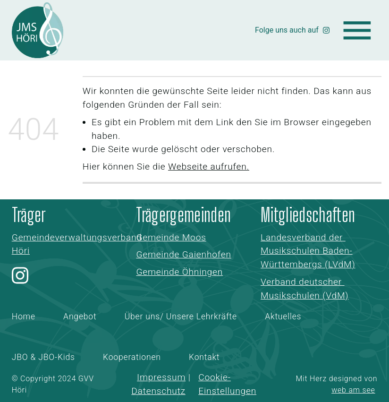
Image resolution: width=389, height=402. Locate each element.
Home (23, 316)
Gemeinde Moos (171, 237)
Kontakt (204, 357)
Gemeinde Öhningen (179, 271)
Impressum (161, 377)
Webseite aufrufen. (208, 166)
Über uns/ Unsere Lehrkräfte (181, 316)
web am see (353, 389)
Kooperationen (132, 357)
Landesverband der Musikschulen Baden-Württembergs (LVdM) (308, 251)
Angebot (79, 316)
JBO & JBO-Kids (43, 357)
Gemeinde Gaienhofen (183, 254)
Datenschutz (158, 390)
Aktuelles (283, 316)
